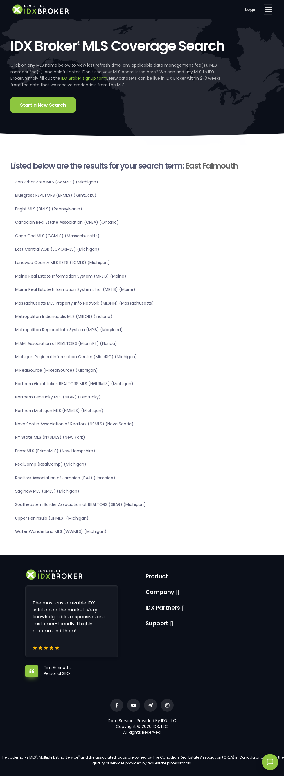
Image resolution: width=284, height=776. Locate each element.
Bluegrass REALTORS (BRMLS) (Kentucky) (55, 195)
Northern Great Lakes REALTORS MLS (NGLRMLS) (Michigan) (74, 384)
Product (156, 576)
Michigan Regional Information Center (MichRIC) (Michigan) (76, 357)
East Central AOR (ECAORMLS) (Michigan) (57, 249)
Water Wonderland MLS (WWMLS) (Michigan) (61, 531)
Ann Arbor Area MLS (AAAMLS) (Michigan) (56, 182)
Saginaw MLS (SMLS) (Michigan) (47, 491)
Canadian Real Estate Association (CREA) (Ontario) (67, 222)
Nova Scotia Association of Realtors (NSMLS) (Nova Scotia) (74, 424)
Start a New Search (43, 105)
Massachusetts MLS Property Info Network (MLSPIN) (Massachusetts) (84, 303)
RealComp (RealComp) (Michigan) (50, 464)
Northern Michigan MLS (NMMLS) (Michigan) (59, 410)
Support (156, 623)
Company (159, 592)
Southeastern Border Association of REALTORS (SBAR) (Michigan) (80, 504)
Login (251, 9)
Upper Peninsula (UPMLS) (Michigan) (52, 518)
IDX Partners (162, 608)
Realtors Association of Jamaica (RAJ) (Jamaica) (65, 478)
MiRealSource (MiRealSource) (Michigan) (56, 370)
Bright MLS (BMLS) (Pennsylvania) (48, 209)
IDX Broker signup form (84, 78)
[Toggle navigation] (268, 9)
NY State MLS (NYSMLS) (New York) (50, 437)
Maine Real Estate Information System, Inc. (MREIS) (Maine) (75, 289)
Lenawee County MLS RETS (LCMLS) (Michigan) (62, 262)
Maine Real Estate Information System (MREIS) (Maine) (70, 276)
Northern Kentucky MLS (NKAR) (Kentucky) (58, 397)
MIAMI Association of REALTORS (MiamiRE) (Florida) (66, 343)
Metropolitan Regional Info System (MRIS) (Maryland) (69, 330)
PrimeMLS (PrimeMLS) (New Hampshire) (55, 451)
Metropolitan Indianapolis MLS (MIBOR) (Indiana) (63, 316)
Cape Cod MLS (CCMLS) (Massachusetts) (57, 236)
